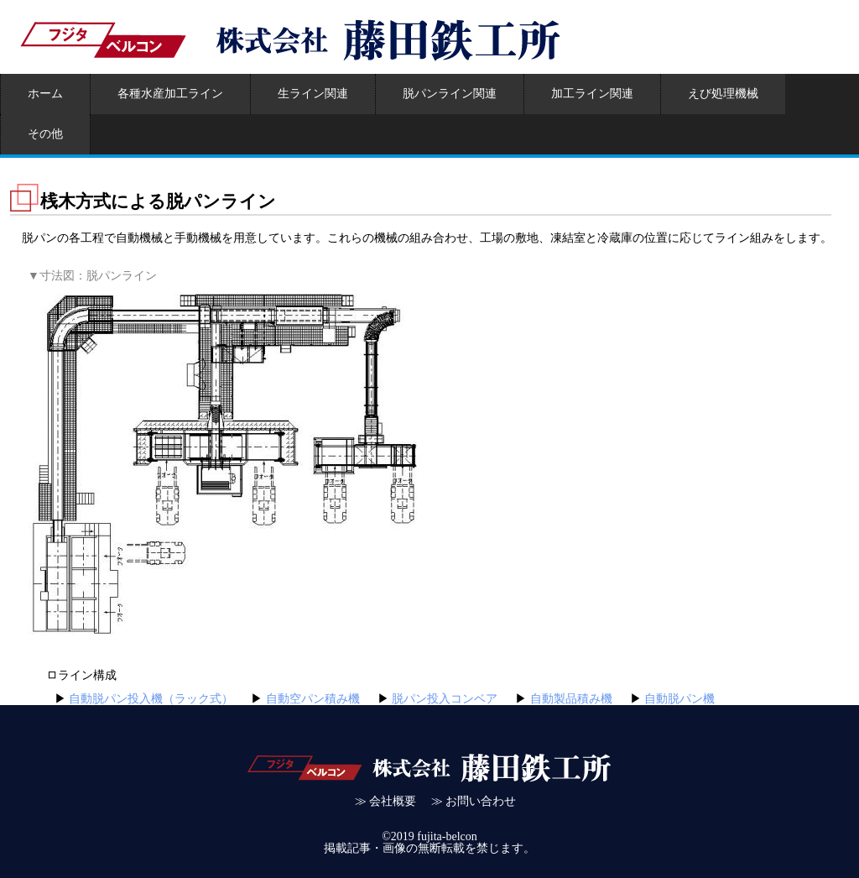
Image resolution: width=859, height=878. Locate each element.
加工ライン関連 (592, 93)
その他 (45, 134)
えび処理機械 (723, 93)
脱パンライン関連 (450, 93)
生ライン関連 (313, 93)
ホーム (45, 93)
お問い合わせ (480, 801)
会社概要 (392, 801)
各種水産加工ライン (170, 93)
